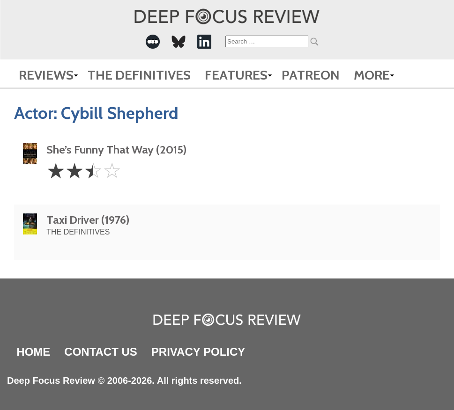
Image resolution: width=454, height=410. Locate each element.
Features (236, 75)
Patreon (311, 75)
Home (33, 351)
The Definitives (139, 75)
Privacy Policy (198, 351)
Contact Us (100, 351)
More (372, 75)
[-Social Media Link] (153, 42)
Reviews (46, 75)
